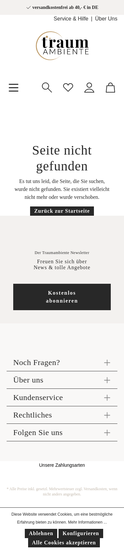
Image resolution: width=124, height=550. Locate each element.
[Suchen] (47, 87)
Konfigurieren (80, 533)
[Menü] (14, 87)
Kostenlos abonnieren (62, 297)
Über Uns (106, 18)
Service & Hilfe (71, 18)
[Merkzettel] (68, 87)
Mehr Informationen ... (87, 522)
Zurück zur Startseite (62, 211)
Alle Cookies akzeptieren (64, 542)
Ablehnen (41, 533)
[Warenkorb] (110, 87)
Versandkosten (95, 489)
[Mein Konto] (89, 87)
